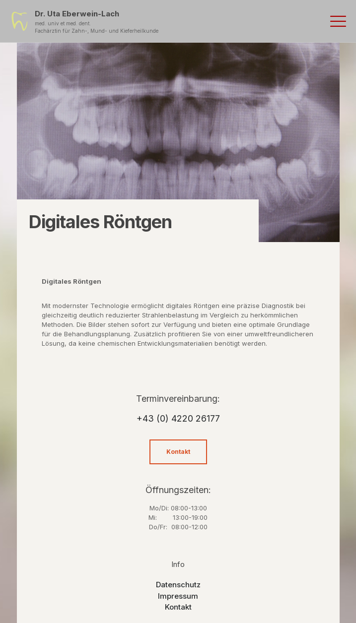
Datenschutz (178, 584)
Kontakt (178, 607)
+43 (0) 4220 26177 (178, 418)
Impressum (178, 596)
